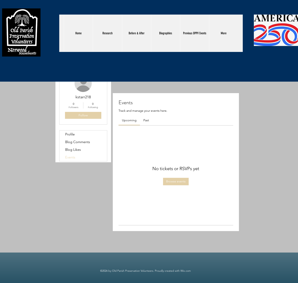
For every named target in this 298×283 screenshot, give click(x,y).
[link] (129, 120)
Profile (70, 134)
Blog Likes (73, 150)
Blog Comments (77, 142)
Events (70, 157)
